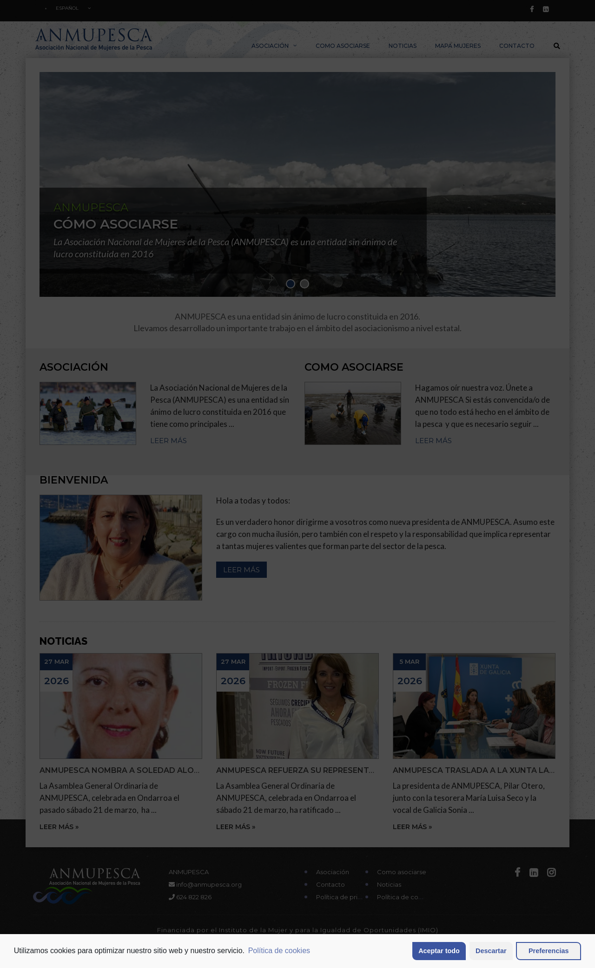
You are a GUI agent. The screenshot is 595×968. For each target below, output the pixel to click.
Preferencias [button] (549, 951)
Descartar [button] (491, 951)
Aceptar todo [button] (439, 951)
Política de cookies (279, 951)
